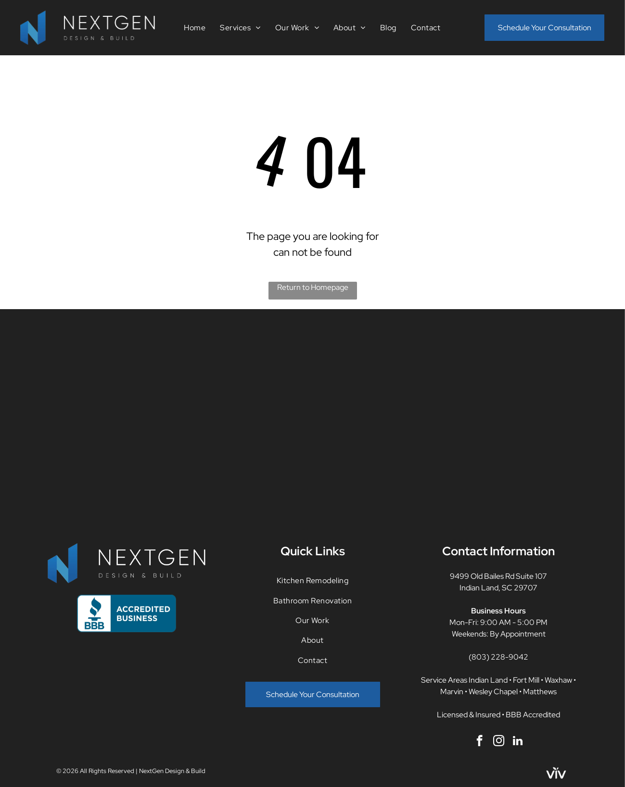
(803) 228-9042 (498, 657)
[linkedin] (518, 741)
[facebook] (479, 741)
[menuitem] (195, 27)
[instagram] (498, 741)
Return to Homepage (312, 287)
